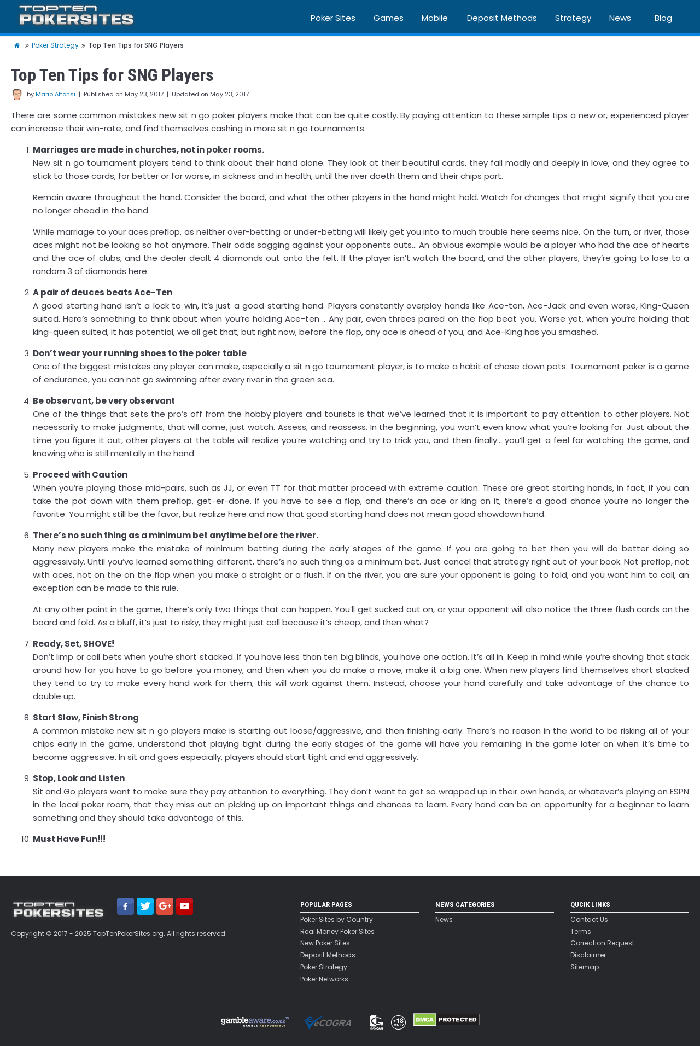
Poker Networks (324, 979)
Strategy (573, 18)
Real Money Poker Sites (337, 931)
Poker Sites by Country (336, 919)
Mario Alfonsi (55, 94)
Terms (580, 931)
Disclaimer (588, 955)
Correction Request (602, 943)
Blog (663, 18)
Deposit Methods (502, 18)
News (620, 18)
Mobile (435, 18)
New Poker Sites (325, 943)
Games (389, 18)
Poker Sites (333, 18)
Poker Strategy (323, 967)
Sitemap (584, 967)
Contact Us (589, 919)
